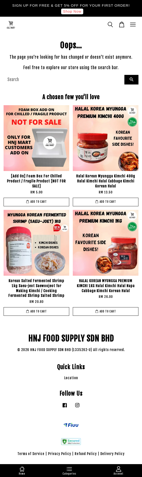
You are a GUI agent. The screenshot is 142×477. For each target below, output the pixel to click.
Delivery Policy (112, 453)
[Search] (64, 79)
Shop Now (72, 11)
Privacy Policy (59, 453)
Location (71, 378)
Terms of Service (30, 453)
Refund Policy (86, 453)
